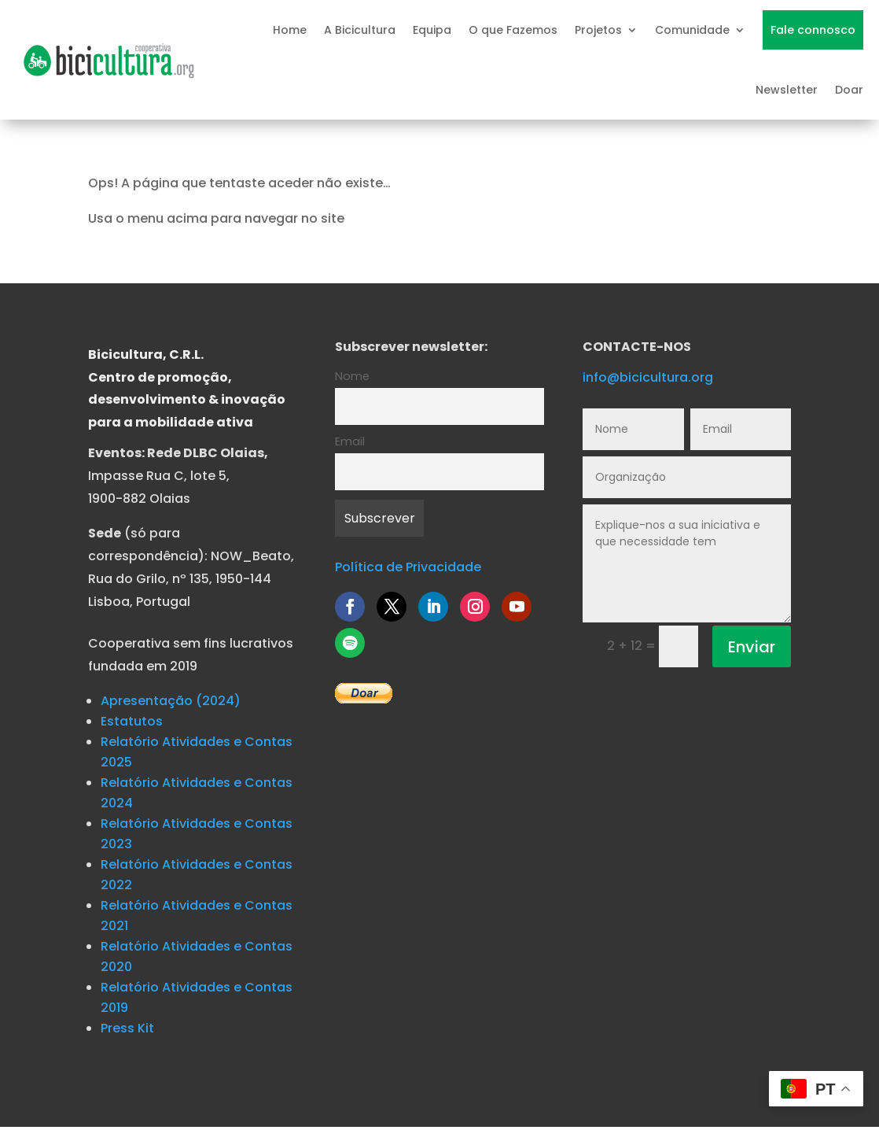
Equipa (432, 30)
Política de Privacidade (408, 567)
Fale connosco (813, 30)
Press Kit (127, 1028)
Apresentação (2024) (171, 701)
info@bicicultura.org (648, 377)
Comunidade (692, 30)
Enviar (751, 647)
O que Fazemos (513, 30)
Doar (849, 90)
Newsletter (787, 90)
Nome (352, 376)
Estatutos (132, 721)
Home (290, 30)
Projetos (598, 30)
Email (350, 441)
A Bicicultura (359, 30)
